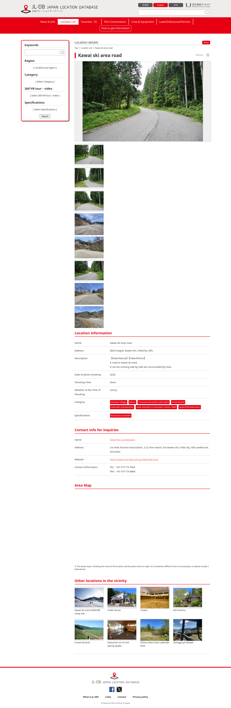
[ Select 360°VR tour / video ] (45, 95)
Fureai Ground (89, 631)
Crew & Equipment (142, 22)
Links (108, 697)
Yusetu (154, 599)
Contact (122, 697)
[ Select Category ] (45, 81)
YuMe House (122, 599)
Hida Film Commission (122, 439)
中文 (176, 5)
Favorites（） (90, 22)
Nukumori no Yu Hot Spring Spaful (122, 633)
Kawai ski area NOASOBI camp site (89, 601)
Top (76, 48)
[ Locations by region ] (45, 67)
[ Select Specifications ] (45, 109)
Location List (68, 22)
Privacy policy (140, 697)
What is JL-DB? (91, 697)
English (160, 5)
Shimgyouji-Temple (187, 631)
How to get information (115, 28)
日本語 (145, 5)
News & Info (47, 22)
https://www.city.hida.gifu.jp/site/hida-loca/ (134, 459)
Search (45, 116)
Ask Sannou (187, 599)
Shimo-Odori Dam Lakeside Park (154, 633)
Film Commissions (115, 22)
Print (206, 42)
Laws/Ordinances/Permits (174, 22)
